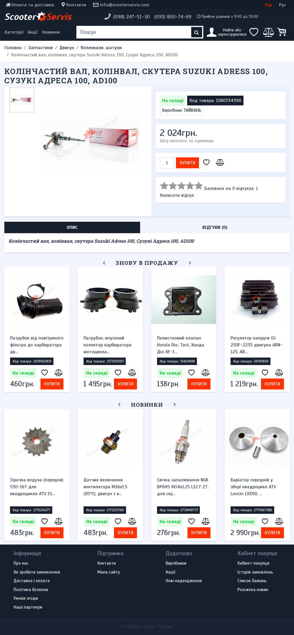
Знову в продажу (147, 262)
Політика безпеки (30, 590)
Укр (268, 5)
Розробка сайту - (147, 626)
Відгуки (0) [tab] (214, 227)
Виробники (176, 563)
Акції (33, 32)
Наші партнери (27, 607)
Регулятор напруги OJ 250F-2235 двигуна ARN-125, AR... (257, 345)
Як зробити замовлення (36, 572)
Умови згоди (25, 598)
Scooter (37, 17)
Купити (187, 163)
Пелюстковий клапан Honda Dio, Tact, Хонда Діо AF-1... (180, 345)
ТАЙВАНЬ (192, 110)
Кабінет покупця (253, 563)
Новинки (51, 32)
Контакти (76, 5)
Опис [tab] (72, 227)
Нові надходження (184, 581)
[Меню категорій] (15, 32)
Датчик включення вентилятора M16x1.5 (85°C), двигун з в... (105, 487)
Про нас (20, 563)
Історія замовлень (255, 572)
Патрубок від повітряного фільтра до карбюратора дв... (36, 345)
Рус (282, 5)
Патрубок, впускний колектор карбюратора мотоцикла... (107, 345)
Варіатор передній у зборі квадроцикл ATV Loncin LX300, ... (253, 487)
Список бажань (252, 581)
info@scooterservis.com (124, 5)
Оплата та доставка (32, 5)
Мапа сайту (108, 572)
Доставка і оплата (31, 581)
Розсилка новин (252, 590)
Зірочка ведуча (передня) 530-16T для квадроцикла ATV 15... (36, 487)
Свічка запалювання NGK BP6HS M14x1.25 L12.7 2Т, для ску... (182, 487)
